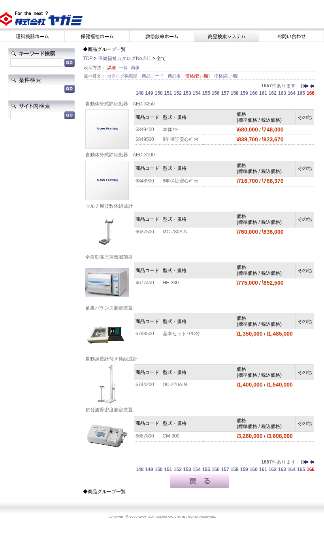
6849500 (145, 139)
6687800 (145, 436)
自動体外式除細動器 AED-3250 (119, 104)
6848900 (145, 181)
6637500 (145, 232)
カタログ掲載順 (123, 75)
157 (225, 93)
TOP (87, 58)
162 (273, 93)
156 (216, 93)
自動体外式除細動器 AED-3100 (119, 155)
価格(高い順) (226, 75)
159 (244, 93)
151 (168, 93)
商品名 (175, 75)
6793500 (145, 333)
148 (139, 93)
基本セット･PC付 (181, 333)
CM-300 (171, 436)
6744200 (145, 384)
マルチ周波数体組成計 (109, 206)
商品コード (153, 75)
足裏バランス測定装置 (109, 308)
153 (187, 93)
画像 (135, 67)
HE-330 (171, 282)
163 (282, 93)
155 (206, 93)
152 (178, 93)
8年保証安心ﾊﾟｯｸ (181, 139)
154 (197, 93)
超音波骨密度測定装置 (109, 410)
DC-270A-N (175, 384)
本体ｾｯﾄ (171, 129)
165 (301, 93)
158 (235, 93)
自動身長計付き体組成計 (111, 359)
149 (149, 93)
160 (254, 93)
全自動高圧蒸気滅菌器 (109, 257)
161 (263, 93)
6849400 (145, 129)
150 (158, 93)
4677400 (145, 282)
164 (292, 93)
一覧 (123, 67)
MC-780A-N (175, 232)
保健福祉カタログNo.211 (124, 58)
